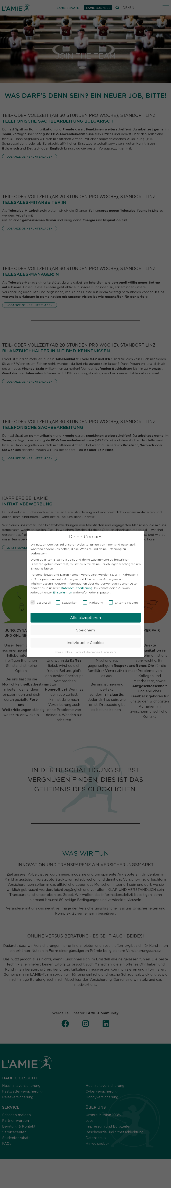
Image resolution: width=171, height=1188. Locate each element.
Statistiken (66, 601)
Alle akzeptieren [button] (85, 616)
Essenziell (41, 601)
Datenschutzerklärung (77, 587)
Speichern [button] (85, 629)
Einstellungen (62, 591)
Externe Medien (123, 601)
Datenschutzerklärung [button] (88, 650)
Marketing (93, 601)
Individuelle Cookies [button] (85, 641)
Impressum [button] (109, 650)
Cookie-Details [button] (63, 650)
